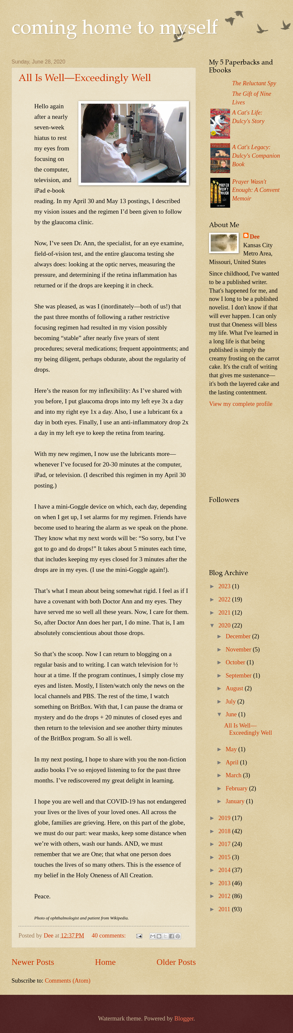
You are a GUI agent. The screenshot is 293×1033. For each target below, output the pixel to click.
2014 (225, 870)
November (239, 649)
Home (105, 962)
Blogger (184, 1018)
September (239, 675)
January (236, 801)
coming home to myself (115, 29)
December (239, 636)
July (231, 701)
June (232, 714)
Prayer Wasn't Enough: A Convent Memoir (256, 190)
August (235, 688)
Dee (255, 236)
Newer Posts (33, 962)
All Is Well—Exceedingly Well (84, 79)
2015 (225, 857)
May (232, 749)
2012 (225, 896)
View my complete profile (240, 404)
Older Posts (176, 962)
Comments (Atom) (67, 980)
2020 (225, 625)
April (233, 762)
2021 (225, 612)
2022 (225, 599)
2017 (225, 844)
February (237, 788)
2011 (225, 909)
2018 (225, 831)
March (234, 775)
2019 (225, 818)
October (236, 662)
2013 (225, 883)
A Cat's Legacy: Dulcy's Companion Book (256, 156)
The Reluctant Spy (254, 83)
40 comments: (109, 935)
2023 (225, 586)
